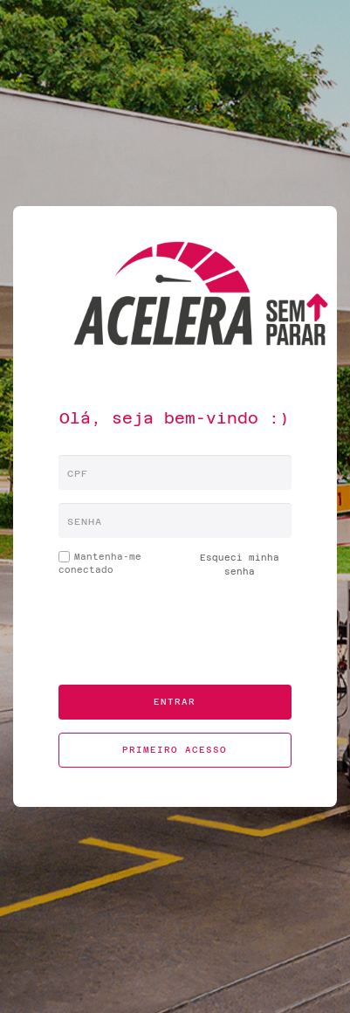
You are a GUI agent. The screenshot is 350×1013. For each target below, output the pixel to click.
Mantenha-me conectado (99, 562)
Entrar (175, 701)
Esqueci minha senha (239, 564)
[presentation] (178, 637)
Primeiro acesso (174, 750)
